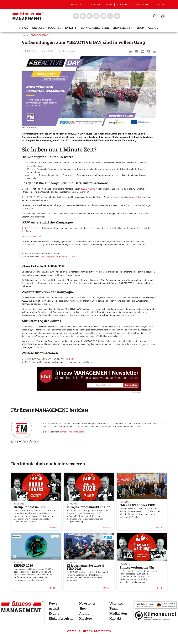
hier (72, 359)
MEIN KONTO (77, 4)
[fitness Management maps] (117, 16)
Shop (140, 27)
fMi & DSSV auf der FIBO (137, 505)
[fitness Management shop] (163, 16)
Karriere (122, 4)
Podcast (54, 27)
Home (25, 35)
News (23, 27)
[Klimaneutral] (156, 615)
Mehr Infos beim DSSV (32, 236)
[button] (130, 51)
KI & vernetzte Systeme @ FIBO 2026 (85, 566)
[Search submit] (154, 16)
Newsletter (123, 27)
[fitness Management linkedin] (76, 16)
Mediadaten (118, 613)
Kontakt (160, 4)
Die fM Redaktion (30, 51)
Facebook (44, 256)
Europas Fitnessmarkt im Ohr (88, 507)
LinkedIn (54, 256)
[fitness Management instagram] (90, 16)
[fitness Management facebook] (83, 16)
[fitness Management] (22, 606)
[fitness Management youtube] (103, 16)
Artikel (38, 27)
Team (109, 4)
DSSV (27, 228)
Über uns (95, 4)
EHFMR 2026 (23, 565)
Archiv (153, 27)
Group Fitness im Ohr (29, 507)
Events (71, 27)
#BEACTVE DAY (88, 189)
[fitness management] (28, 16)
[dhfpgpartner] (156, 605)
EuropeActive (135, 197)
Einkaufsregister (95, 27)
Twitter (73, 256)
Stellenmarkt (141, 4)
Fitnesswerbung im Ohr (137, 567)
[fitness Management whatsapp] (110, 16)
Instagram (63, 256)
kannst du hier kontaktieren (72, 432)
